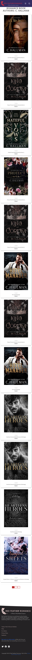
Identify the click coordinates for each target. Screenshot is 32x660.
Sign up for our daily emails (8, 639)
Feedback (3, 635)
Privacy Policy (4, 633)
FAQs (2, 629)
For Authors (4, 631)
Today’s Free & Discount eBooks (9, 626)
